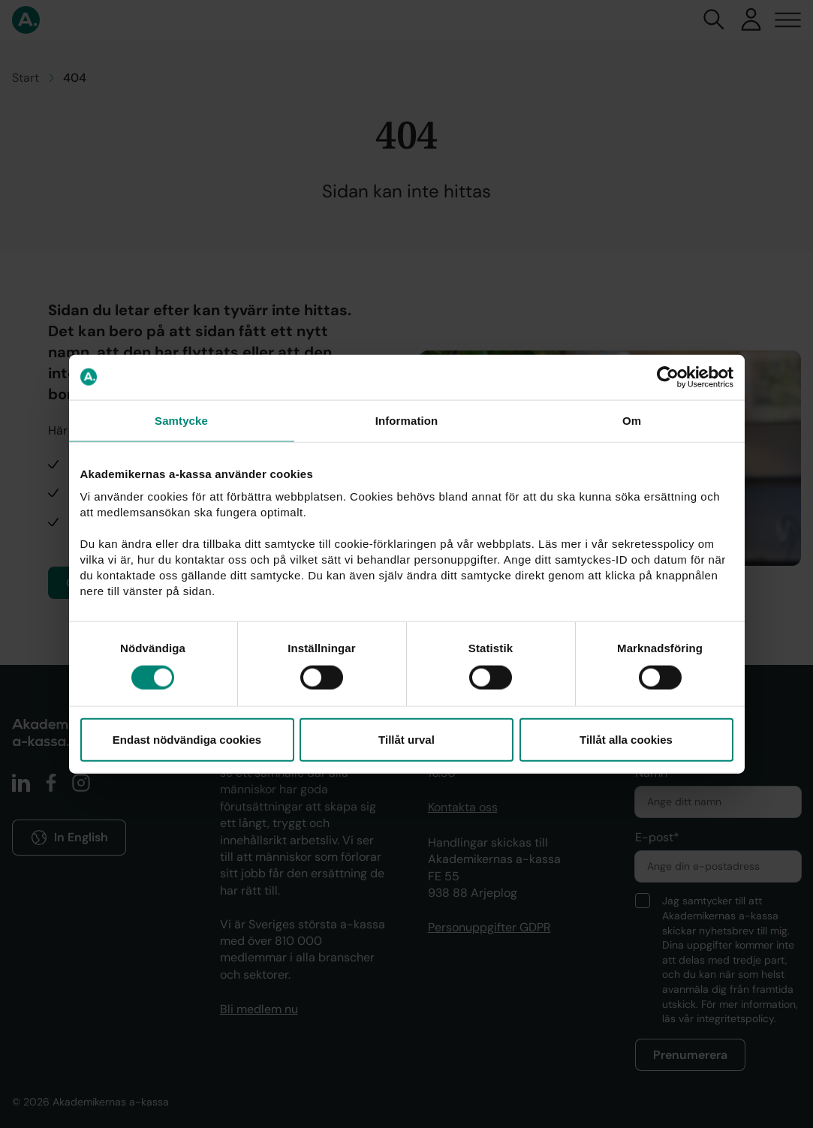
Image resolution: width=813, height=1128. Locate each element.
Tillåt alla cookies (626, 739)
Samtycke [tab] (181, 420)
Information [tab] (406, 420)
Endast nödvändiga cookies (187, 739)
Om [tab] (631, 420)
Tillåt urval (406, 739)
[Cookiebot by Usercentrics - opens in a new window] (667, 376)
